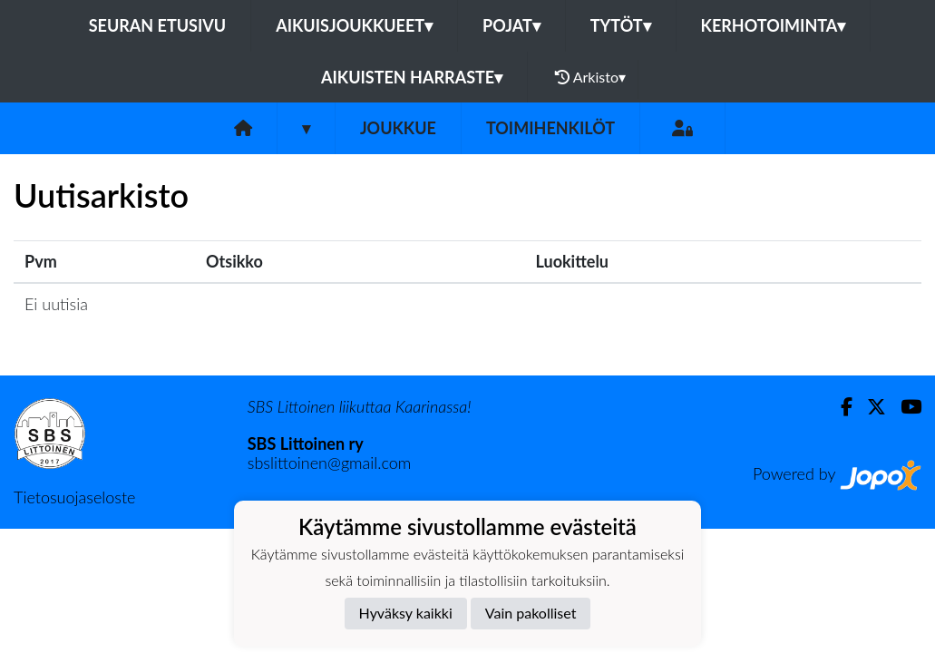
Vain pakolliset (531, 612)
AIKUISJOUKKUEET (354, 25)
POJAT (511, 25)
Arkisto (590, 77)
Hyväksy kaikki (406, 612)
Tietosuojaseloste (74, 497)
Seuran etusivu (158, 25)
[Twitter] (869, 406)
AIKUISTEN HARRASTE (411, 77)
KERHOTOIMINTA (773, 25)
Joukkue (398, 128)
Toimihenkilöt (550, 128)
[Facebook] (839, 406)
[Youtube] (903, 406)
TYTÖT (620, 25)
